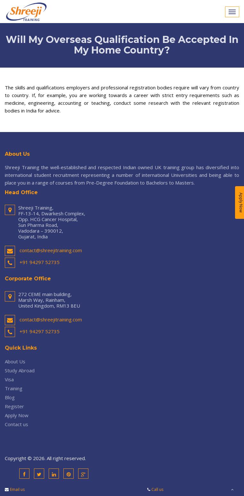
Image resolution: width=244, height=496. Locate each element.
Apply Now (16, 415)
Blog (10, 397)
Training (13, 388)
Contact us (16, 424)
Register (14, 406)
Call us (157, 489)
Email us (17, 489)
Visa (9, 379)
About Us (15, 361)
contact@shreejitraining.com (51, 250)
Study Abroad (20, 370)
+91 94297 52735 (40, 262)
